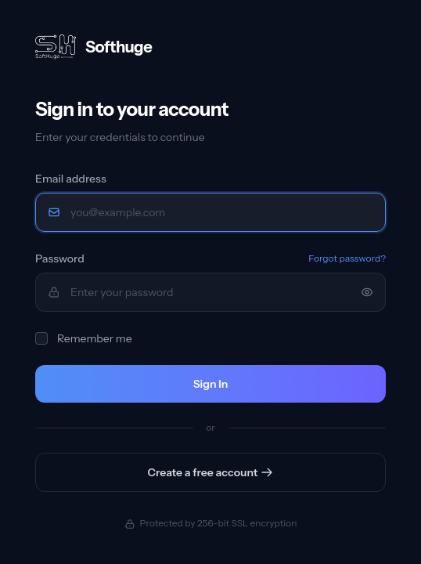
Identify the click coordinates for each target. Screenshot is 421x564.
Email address (70, 179)
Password (60, 258)
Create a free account (211, 472)
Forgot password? (347, 258)
